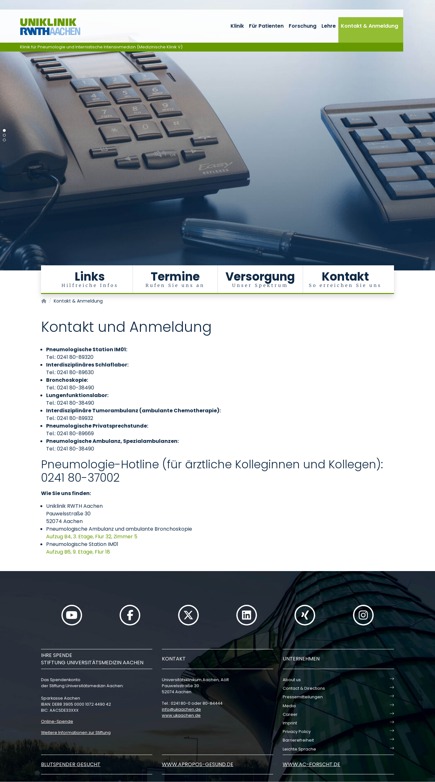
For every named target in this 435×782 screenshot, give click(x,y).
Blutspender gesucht (70, 764)
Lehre (328, 26)
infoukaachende (181, 709)
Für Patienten (266, 26)
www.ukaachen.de (181, 715)
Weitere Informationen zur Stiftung (76, 732)
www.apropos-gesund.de (197, 764)
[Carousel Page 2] (4, 135)
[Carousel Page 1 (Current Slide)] (4, 130)
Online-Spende (57, 721)
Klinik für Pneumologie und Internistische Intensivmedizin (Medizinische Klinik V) (101, 47)
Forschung (302, 26)
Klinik (237, 26)
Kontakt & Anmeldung (369, 26)
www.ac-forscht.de (311, 764)
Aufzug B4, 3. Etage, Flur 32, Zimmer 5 (91, 536)
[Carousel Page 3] (4, 140)
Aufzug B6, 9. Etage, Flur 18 (78, 551)
